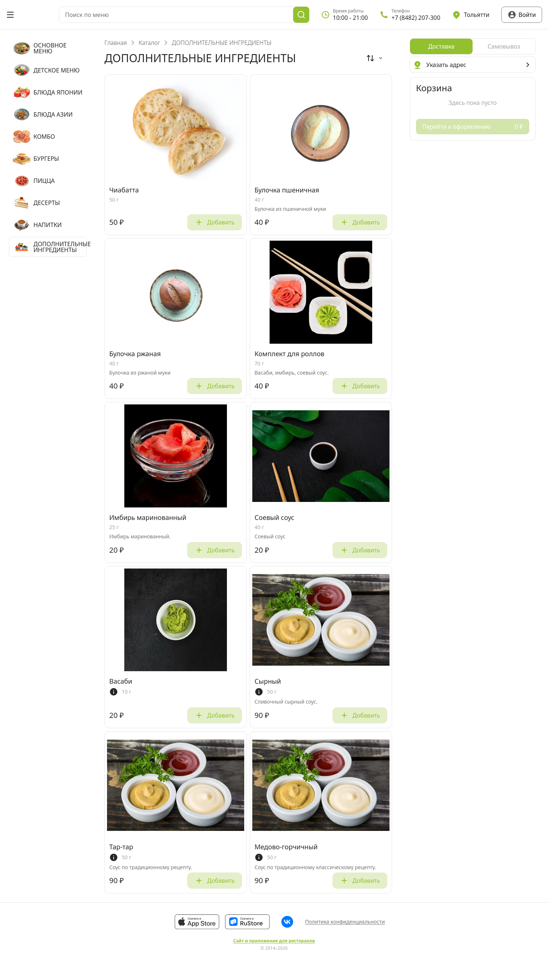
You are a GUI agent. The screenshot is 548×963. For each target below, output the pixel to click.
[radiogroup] (472, 46)
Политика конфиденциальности (345, 921)
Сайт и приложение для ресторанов (274, 941)
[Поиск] (301, 15)
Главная (115, 43)
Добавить (215, 222)
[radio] (441, 46)
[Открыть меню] (10, 15)
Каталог (149, 43)
